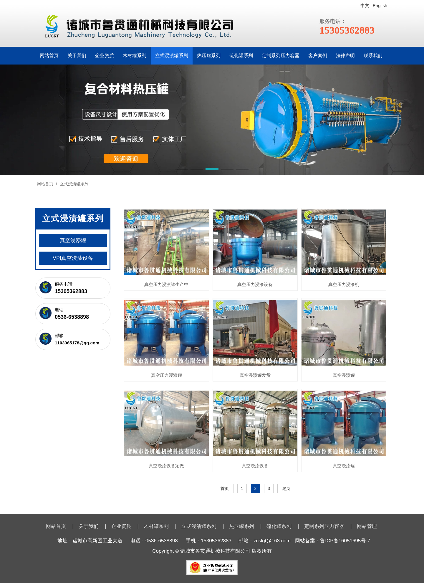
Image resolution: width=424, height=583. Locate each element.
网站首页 (49, 55)
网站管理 (367, 526)
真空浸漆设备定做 (166, 465)
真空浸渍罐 (344, 375)
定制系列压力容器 (280, 55)
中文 (364, 5)
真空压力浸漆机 (343, 284)
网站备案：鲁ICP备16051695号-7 (332, 541)
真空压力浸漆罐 (166, 375)
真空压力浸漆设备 (255, 284)
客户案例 (317, 55)
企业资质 (104, 55)
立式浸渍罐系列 (171, 55)
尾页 (286, 488)
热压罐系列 (209, 55)
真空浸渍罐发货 (255, 375)
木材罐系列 (134, 55)
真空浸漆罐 (344, 465)
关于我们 (76, 55)
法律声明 (345, 55)
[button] (181, 170)
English (380, 5)
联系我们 (373, 55)
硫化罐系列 (241, 55)
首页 (225, 488)
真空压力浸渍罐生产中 (166, 284)
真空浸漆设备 (255, 465)
